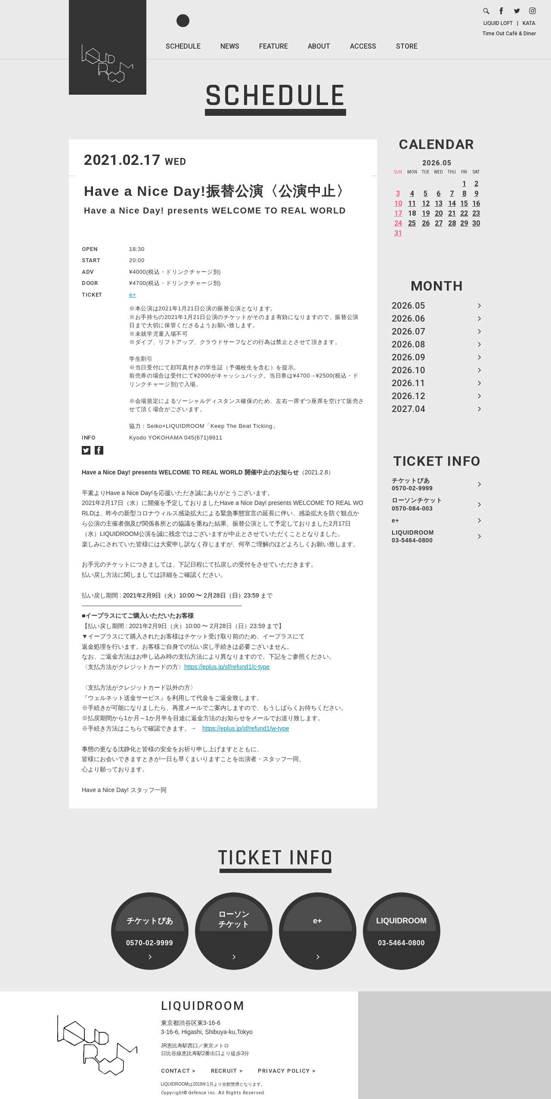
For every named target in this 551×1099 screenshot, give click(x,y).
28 (452, 223)
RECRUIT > (227, 1071)
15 (464, 203)
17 (398, 213)
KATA (529, 23)
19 (426, 213)
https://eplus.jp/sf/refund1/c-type (226, 666)
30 (476, 223)
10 (398, 203)
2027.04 (408, 409)
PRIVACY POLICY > (287, 1071)
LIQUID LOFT (498, 23)
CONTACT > (178, 1071)
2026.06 (408, 318)
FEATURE (273, 46)
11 (412, 203)
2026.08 (408, 344)
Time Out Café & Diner (509, 34)
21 (452, 213)
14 (452, 203)
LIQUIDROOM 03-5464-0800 (413, 536)
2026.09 (408, 357)
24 (398, 223)
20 (439, 213)
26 (426, 223)
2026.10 (408, 370)
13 (439, 203)
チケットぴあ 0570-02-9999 (412, 484)
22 (464, 213)
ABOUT (319, 46)
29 (464, 223)
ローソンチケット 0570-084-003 (417, 504)
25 (412, 223)
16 (476, 203)
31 (398, 233)
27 (439, 223)
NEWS (229, 46)
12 (426, 203)
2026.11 (408, 383)
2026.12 (408, 396)
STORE (407, 46)
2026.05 (408, 305)
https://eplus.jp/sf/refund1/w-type (245, 728)
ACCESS (363, 46)
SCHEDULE (183, 46)
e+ (395, 520)
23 (476, 213)
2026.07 (408, 331)
